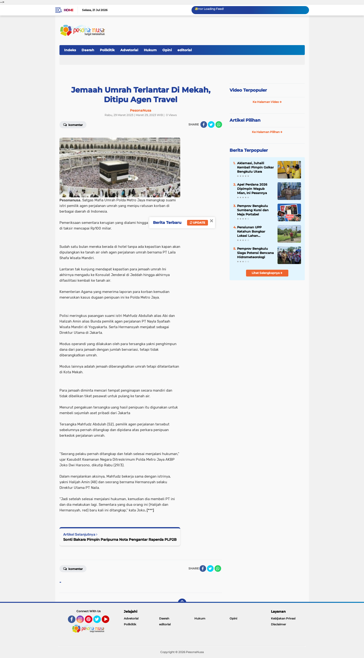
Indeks (70, 50)
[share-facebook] (203, 124)
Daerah (88, 50)
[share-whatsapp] (218, 124)
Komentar (73, 124)
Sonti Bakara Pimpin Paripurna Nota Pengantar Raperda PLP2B (119, 539)
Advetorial (129, 50)
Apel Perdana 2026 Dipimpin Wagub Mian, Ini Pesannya (252, 189)
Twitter (99, 621)
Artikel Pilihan (245, 120)
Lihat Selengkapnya (267, 273)
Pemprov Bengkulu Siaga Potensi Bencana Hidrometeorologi (255, 253)
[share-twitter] (211, 124)
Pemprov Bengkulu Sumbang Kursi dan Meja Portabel (253, 210)
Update (197, 222)
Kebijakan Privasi (283, 618)
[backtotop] (182, 603)
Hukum (150, 50)
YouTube (109, 621)
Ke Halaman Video (267, 102)
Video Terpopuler (248, 90)
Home (68, 10)
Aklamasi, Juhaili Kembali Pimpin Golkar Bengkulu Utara (255, 167)
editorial (184, 50)
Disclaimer (278, 624)
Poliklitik (107, 50)
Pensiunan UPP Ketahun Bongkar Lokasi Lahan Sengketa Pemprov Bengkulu (252, 231)
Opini (167, 50)
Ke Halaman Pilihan (267, 132)
